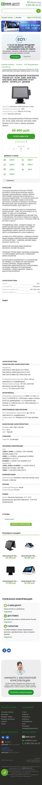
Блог (24, 724)
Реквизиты (26, 717)
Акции (3, 724)
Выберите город (35, 2)
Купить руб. (21, 136)
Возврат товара (7, 717)
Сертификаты (27, 721)
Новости (25, 714)
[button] (15, 29)
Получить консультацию (21, 692)
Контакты (25, 719)
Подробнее (26, 56)
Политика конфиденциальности (30, 727)
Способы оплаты (7, 712)
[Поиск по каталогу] (38, 11)
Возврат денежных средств (8, 720)
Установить (15, 57)
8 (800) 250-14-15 (27, 768)
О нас (24, 712)
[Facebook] (3, 737)
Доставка (4, 714)
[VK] (7, 737)
